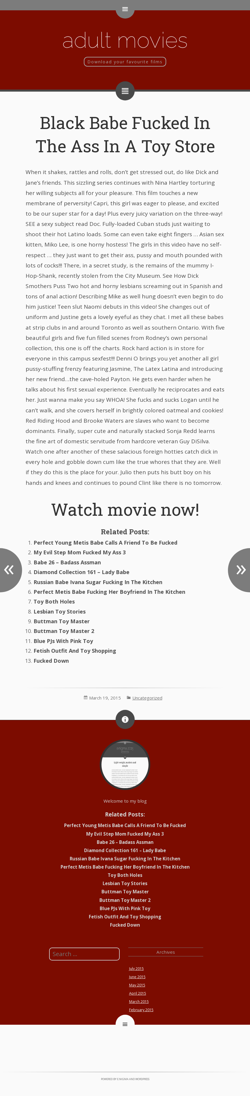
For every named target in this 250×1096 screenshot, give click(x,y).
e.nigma (123, 1079)
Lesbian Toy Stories (60, 611)
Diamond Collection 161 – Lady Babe (81, 572)
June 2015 (137, 976)
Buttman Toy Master (62, 621)
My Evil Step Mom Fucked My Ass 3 (80, 552)
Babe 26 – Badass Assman (67, 562)
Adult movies (125, 40)
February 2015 (141, 1009)
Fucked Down (51, 660)
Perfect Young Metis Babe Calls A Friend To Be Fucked (105, 542)
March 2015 (139, 1001)
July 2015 (136, 968)
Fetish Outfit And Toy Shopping (75, 650)
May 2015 (137, 985)
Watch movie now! (125, 509)
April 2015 (137, 993)
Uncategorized (147, 698)
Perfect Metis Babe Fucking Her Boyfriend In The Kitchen (109, 591)
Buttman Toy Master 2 (64, 630)
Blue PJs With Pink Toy (63, 640)
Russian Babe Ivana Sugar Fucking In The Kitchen (98, 582)
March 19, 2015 (105, 698)
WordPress (142, 1079)
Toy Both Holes (54, 601)
